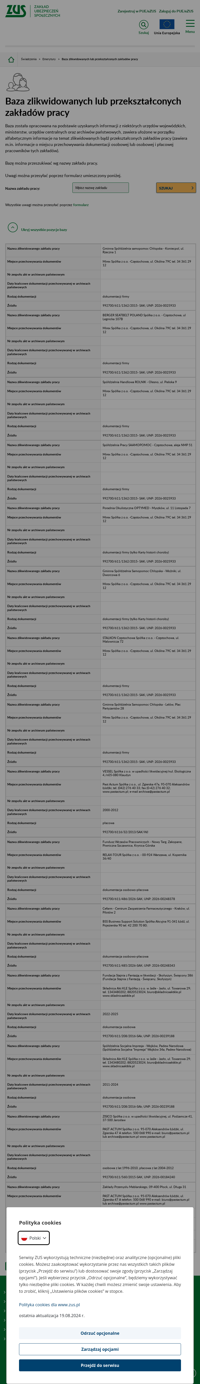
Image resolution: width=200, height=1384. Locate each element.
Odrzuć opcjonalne (100, 1333)
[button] (33, 1238)
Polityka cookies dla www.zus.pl (49, 1305)
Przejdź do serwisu (100, 1365)
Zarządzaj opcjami (100, 1349)
